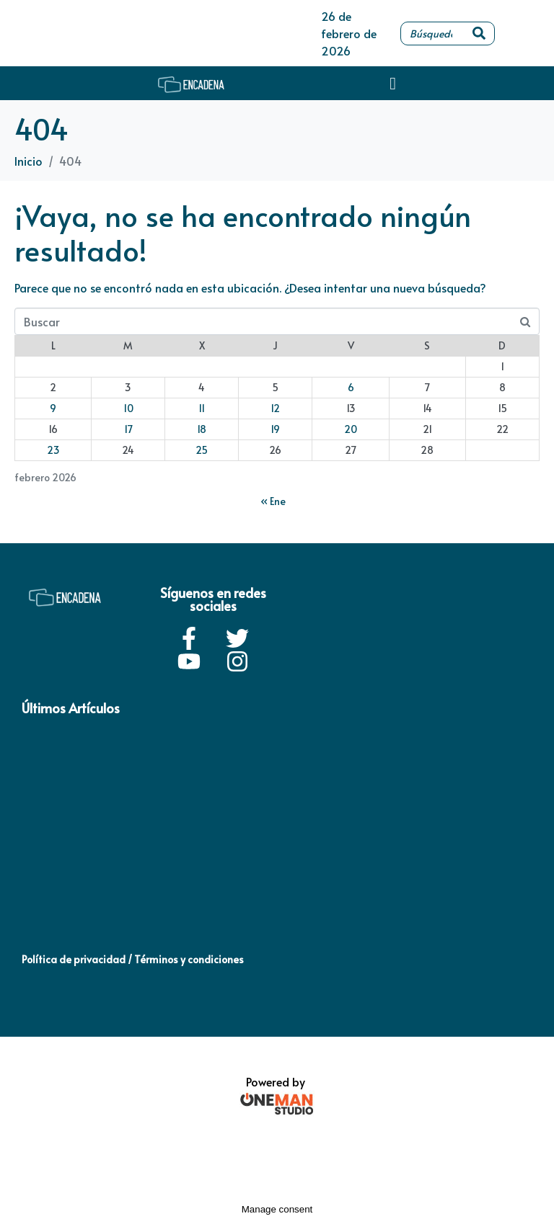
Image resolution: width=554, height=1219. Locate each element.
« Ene (273, 501)
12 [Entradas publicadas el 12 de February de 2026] (275, 408)
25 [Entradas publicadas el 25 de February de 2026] (201, 450)
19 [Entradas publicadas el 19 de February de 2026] (275, 429)
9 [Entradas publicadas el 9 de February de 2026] (53, 408)
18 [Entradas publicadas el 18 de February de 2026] (201, 429)
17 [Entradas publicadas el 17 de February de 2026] (128, 429)
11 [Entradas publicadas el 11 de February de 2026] (201, 408)
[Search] (479, 33)
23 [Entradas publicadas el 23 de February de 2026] (53, 450)
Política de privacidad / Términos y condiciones (133, 959)
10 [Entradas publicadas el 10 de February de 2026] (128, 408)
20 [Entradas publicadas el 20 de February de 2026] (350, 429)
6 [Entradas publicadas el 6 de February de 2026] (351, 387)
